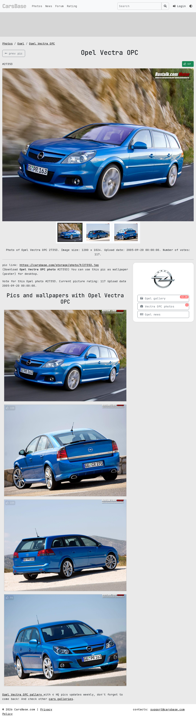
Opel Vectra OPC (42, 43)
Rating (72, 6)
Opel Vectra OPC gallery (23, 694)
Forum (59, 6)
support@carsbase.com (167, 709)
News (48, 6)
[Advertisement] (98, 23)
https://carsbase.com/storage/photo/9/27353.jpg (59, 265)
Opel (20, 43)
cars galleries (61, 699)
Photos (37, 6)
